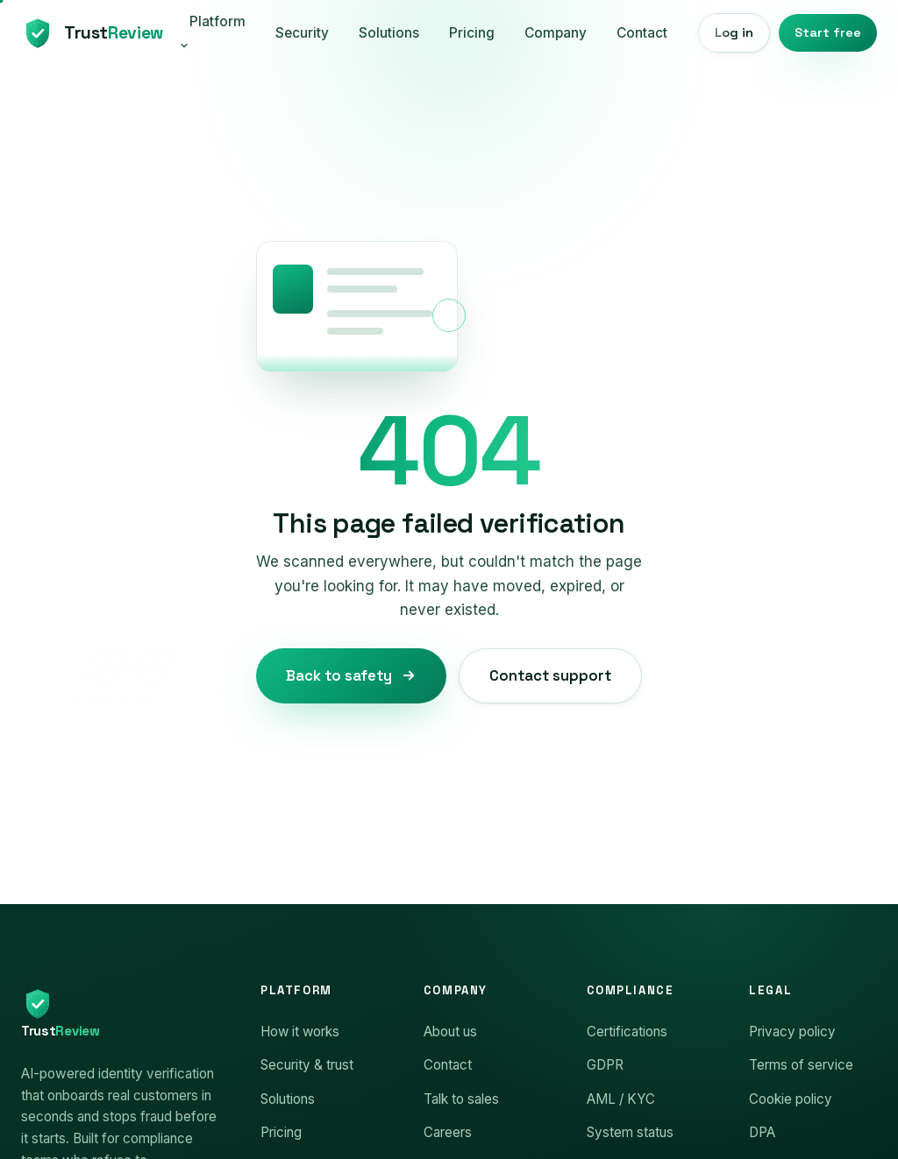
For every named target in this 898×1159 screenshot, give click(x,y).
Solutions (389, 33)
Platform (212, 32)
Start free (828, 32)
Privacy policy (792, 1031)
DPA (762, 1132)
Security (302, 33)
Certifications (627, 1031)
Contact (641, 33)
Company (555, 33)
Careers (448, 1132)
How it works (299, 1031)
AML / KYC (621, 1099)
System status (630, 1132)
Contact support (550, 675)
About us (450, 1031)
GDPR (605, 1065)
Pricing (472, 33)
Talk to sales (461, 1099)
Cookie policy (790, 1099)
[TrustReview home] (90, 33)
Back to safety (351, 675)
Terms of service (801, 1065)
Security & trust (306, 1065)
